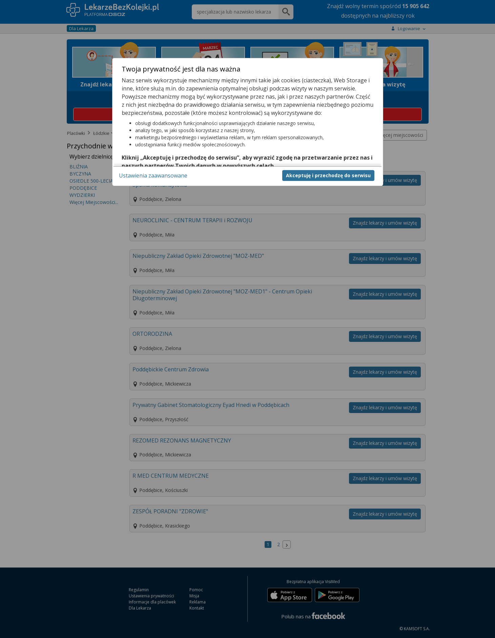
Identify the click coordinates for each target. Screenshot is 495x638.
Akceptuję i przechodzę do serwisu (328, 175)
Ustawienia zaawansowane (153, 175)
